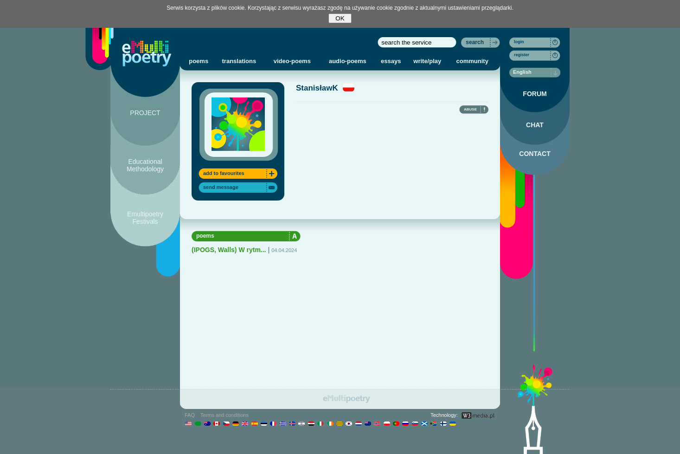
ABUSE (470, 109)
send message (220, 187)
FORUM (534, 93)
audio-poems (347, 61)
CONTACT (534, 153)
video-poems (292, 61)
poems (198, 61)
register (521, 54)
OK (339, 18)
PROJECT (145, 113)
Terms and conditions (224, 415)
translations (239, 61)
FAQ (190, 415)
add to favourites (223, 173)
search (475, 42)
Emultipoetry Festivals (145, 217)
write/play (427, 61)
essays (391, 61)
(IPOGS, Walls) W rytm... (229, 249)
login (519, 41)
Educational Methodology (145, 165)
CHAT (535, 125)
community (472, 61)
